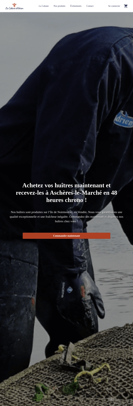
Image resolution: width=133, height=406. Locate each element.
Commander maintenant (66, 235)
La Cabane (44, 6)
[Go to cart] (126, 6)
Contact (89, 6)
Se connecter (114, 6)
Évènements (75, 6)
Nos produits (59, 6)
